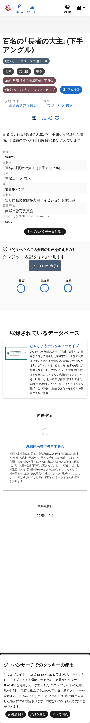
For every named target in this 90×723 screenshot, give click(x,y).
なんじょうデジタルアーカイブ (54, 346)
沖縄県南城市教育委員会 (45, 446)
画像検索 (71, 89)
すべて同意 (60, 714)
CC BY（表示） (45, 266)
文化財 (23, 71)
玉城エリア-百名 (60, 106)
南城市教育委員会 (23, 106)
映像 (39, 71)
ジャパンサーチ (8, 8)
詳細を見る (38, 714)
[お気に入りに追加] (56, 118)
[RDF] (33, 118)
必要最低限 (15, 714)
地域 (8, 71)
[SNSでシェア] (49, 118)
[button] (81, 8)
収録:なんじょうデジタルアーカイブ (30, 89)
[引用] (42, 118)
